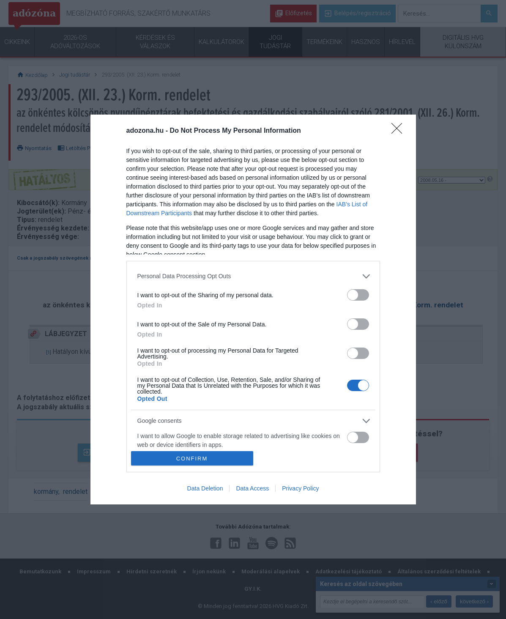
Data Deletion (205, 488)
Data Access (252, 488)
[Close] (399, 131)
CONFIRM (192, 458)
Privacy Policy (300, 488)
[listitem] (253, 276)
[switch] (358, 295)
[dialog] (253, 309)
